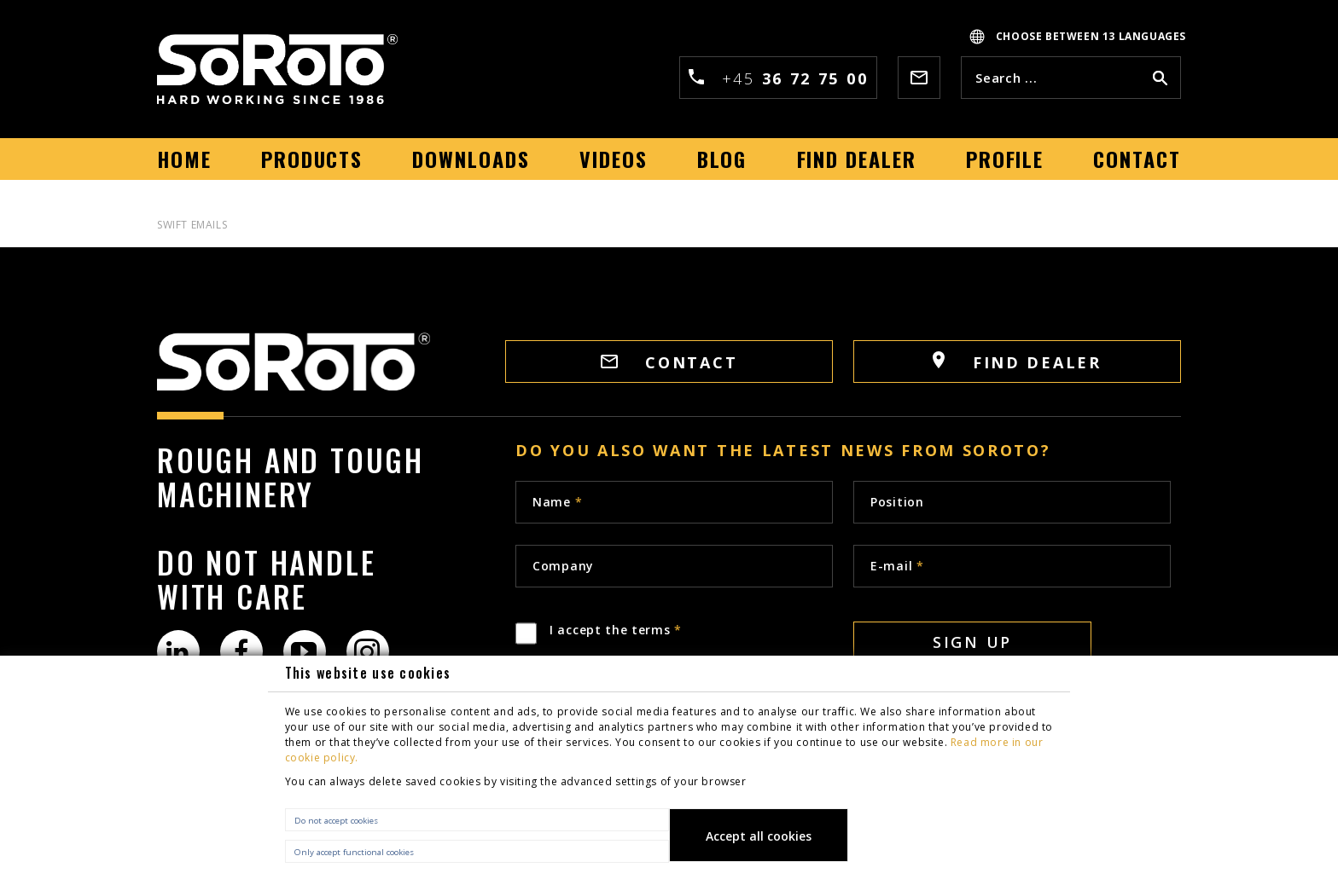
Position (897, 502)
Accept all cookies (759, 836)
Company (563, 566)
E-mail (897, 566)
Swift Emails (192, 224)
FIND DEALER (1017, 362)
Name (557, 502)
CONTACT (669, 362)
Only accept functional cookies (354, 852)
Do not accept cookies (336, 820)
